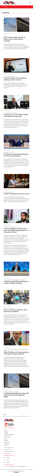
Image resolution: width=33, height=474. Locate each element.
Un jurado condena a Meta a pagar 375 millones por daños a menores (15, 79)
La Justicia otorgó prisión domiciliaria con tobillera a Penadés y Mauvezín (16, 282)
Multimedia (6, 440)
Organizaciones (7, 437)
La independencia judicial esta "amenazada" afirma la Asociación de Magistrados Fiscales (16, 395)
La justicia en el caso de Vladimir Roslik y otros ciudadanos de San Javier (16, 115)
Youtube (8, 462)
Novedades (6, 432)
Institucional (6, 431)
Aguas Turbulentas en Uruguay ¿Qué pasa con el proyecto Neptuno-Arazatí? (16, 353)
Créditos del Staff (7, 453)
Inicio (5, 429)
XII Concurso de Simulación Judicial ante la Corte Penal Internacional (16, 155)
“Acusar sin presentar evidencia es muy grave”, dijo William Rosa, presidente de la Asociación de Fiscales (16, 230)
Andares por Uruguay (7, 435)
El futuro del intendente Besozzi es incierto (16, 194)
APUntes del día (7, 442)
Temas (5, 6)
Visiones (5, 439)
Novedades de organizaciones (9, 434)
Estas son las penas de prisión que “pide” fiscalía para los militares (15, 310)
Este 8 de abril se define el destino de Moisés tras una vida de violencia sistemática (14, 39)
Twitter (7, 460)
